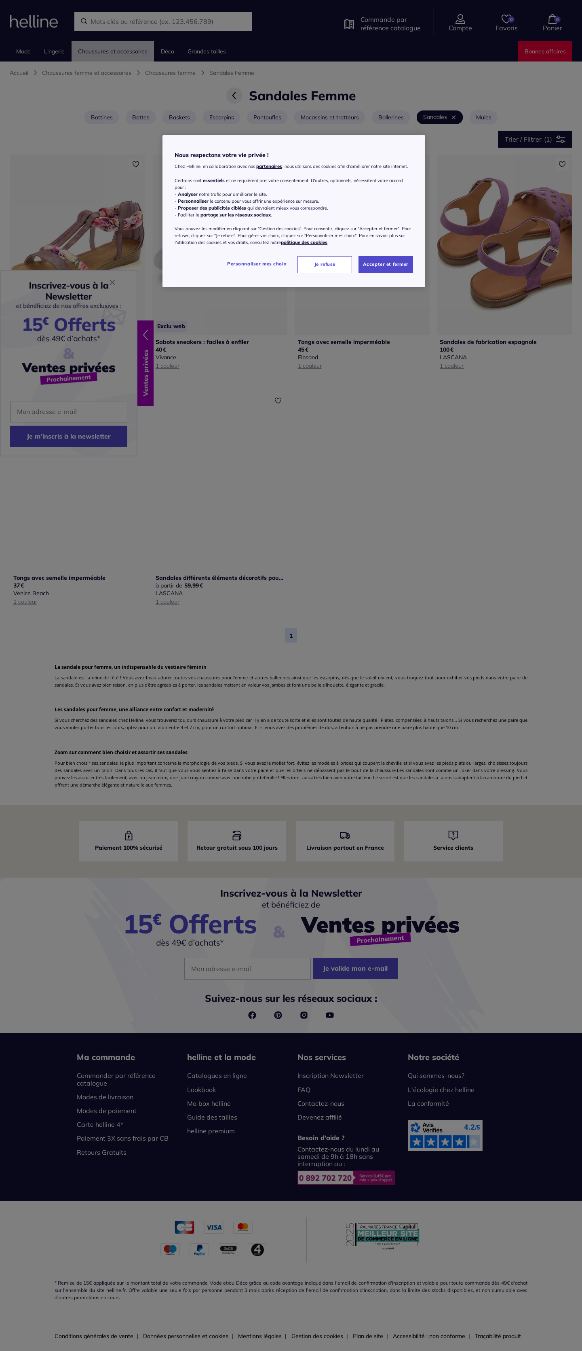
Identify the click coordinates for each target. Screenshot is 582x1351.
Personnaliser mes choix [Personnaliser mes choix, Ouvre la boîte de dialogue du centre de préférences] (256, 264)
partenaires (269, 166)
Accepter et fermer (386, 264)
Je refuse (324, 264)
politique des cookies (304, 242)
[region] (293, 211)
